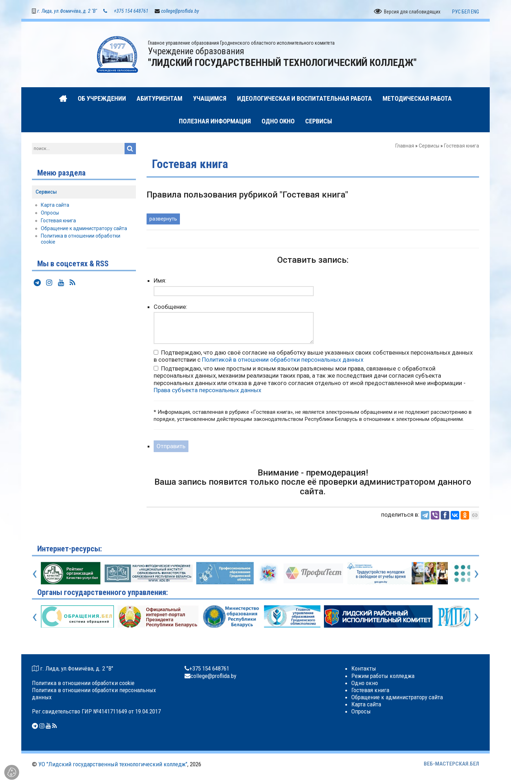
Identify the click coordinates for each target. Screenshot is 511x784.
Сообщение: (170, 306)
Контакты (363, 668)
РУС (456, 12)
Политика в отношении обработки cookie (83, 682)
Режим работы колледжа (382, 675)
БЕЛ (466, 12)
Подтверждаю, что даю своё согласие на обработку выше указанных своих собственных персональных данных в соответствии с (313, 356)
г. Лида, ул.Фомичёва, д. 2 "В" (67, 11)
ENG (475, 12)
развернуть (163, 219)
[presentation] (34, 573)
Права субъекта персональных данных (207, 390)
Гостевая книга (58, 221)
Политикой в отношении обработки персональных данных (282, 359)
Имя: (160, 280)
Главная (404, 146)
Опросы (50, 213)
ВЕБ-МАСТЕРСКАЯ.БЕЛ (451, 764)
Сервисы (429, 146)
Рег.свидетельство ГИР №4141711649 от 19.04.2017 (96, 711)
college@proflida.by (180, 11)
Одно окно (364, 682)
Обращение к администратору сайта (84, 228)
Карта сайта (55, 205)
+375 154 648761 (131, 11)
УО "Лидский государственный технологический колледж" (112, 764)
